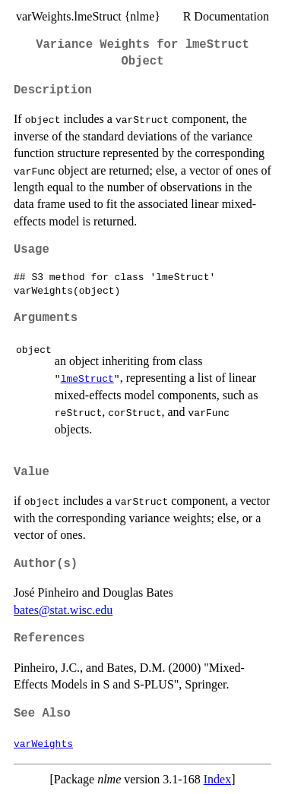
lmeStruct (87, 378)
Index (217, 779)
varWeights (43, 743)
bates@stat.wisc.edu (63, 609)
